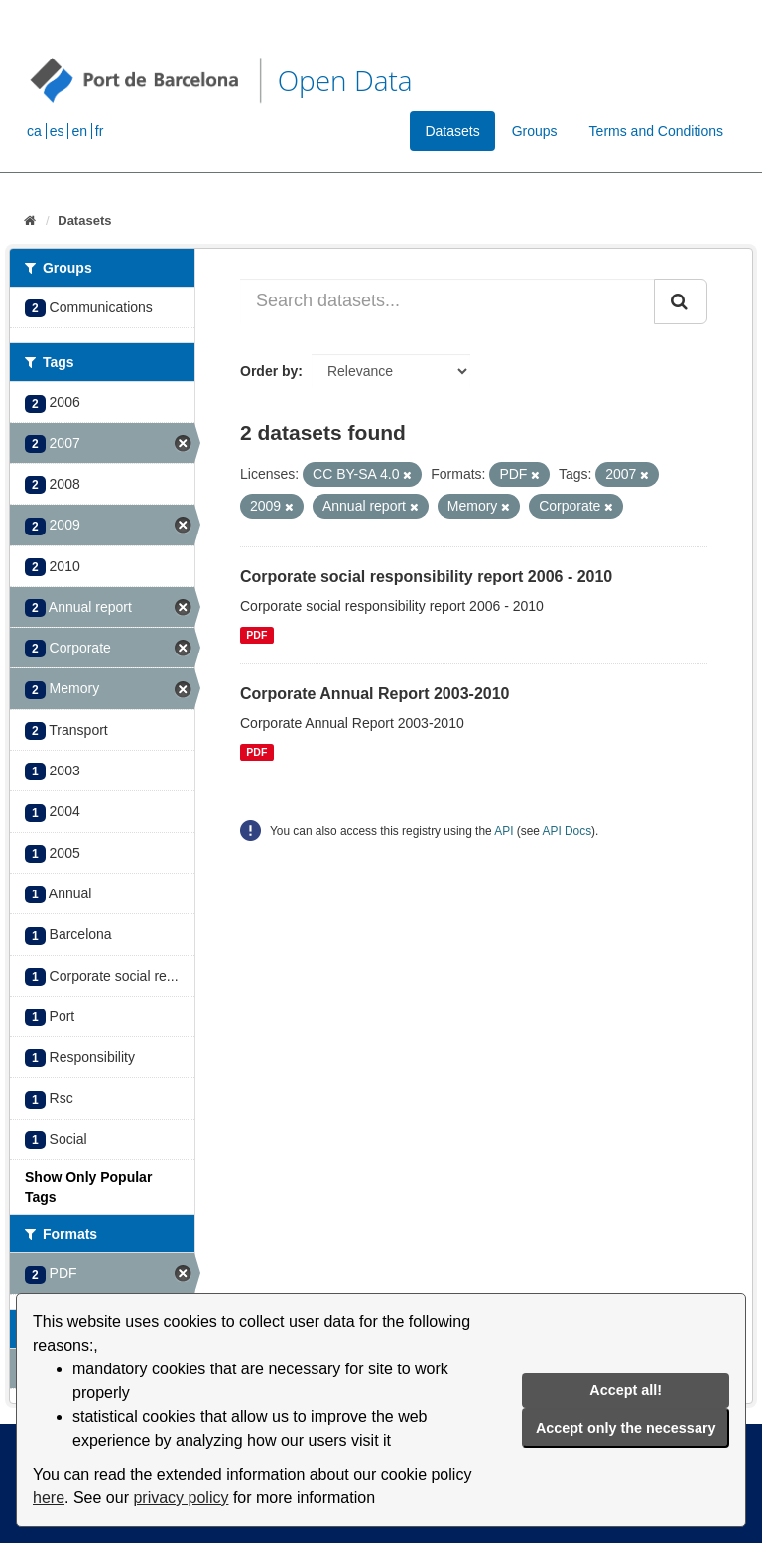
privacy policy (180, 1497)
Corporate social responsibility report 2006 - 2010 (426, 576)
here (48, 1497)
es (57, 131)
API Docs (567, 831)
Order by (269, 371)
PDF (256, 635)
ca (34, 131)
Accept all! (625, 1390)
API (503, 831)
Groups (535, 131)
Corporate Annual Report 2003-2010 (374, 693)
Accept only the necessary (626, 1428)
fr (99, 131)
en (79, 131)
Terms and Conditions (656, 131)
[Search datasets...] (447, 301)
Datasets (452, 131)
